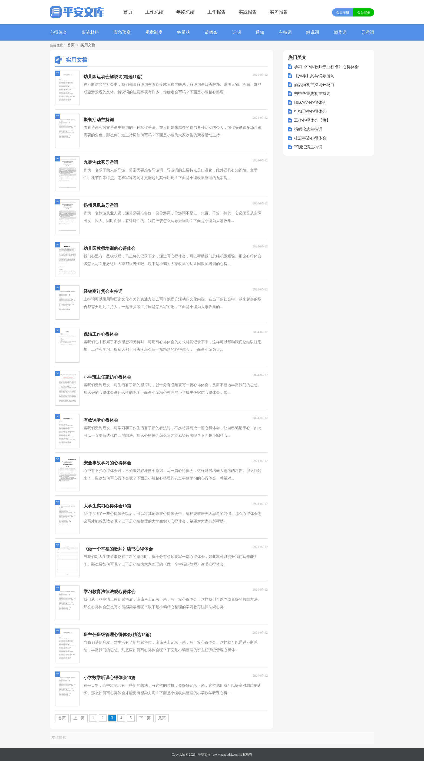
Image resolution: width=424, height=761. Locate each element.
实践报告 (248, 12)
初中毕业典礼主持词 (312, 93)
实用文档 (87, 45)
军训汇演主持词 (308, 147)
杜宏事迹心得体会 (310, 138)
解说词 (312, 32)
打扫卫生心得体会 (310, 111)
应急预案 (122, 32)
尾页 (162, 718)
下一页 (145, 718)
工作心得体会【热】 (312, 120)
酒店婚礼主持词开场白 (314, 84)
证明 (236, 32)
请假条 (211, 32)
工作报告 (216, 12)
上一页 (79, 718)
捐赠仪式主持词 (308, 129)
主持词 (285, 32)
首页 (127, 12)
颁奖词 (340, 32)
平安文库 (204, 754)
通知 (260, 32)
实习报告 (279, 12)
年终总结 (185, 12)
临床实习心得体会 (310, 102)
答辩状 (183, 32)
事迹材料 (90, 32)
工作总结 (154, 12)
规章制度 (154, 32)
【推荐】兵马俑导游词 (314, 76)
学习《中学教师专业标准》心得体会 (326, 67)
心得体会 (58, 32)
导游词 (367, 32)
